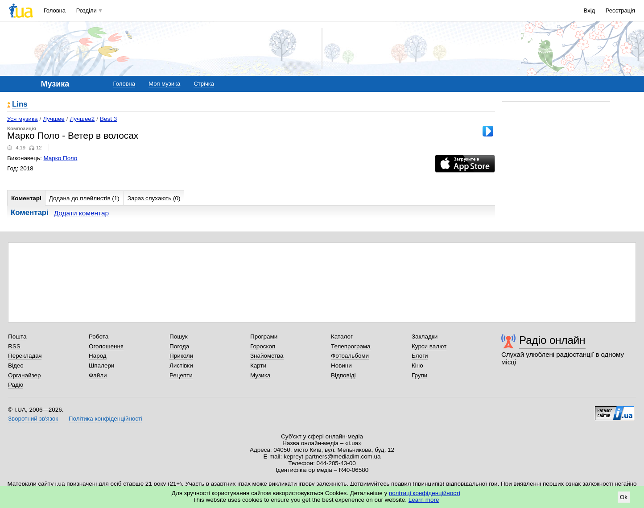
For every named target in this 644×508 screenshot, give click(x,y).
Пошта (17, 336)
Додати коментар (81, 213)
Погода (179, 346)
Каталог (342, 336)
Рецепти (181, 375)
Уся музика (22, 119)
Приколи (181, 355)
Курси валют (429, 346)
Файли (98, 375)
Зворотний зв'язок (33, 418)
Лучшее (53, 119)
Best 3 (108, 119)
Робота (98, 336)
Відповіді (343, 375)
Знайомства (267, 355)
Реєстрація (620, 10)
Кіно (417, 365)
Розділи (86, 10)
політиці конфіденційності (424, 493)
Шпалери (101, 365)
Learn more (424, 499)
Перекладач (24, 355)
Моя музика (164, 83)
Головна (55, 10)
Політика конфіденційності (105, 418)
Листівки (181, 365)
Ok (623, 497)
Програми (263, 336)
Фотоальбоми (350, 355)
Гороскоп (262, 346)
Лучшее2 (82, 119)
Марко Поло (61, 158)
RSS (14, 346)
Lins (20, 104)
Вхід (589, 10)
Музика (260, 375)
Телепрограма (351, 346)
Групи (419, 375)
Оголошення (106, 346)
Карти (258, 365)
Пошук (178, 336)
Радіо (15, 384)
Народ (98, 355)
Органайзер (24, 375)
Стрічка (204, 83)
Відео (16, 365)
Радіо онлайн (552, 340)
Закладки (425, 336)
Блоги (420, 355)
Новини (341, 365)
